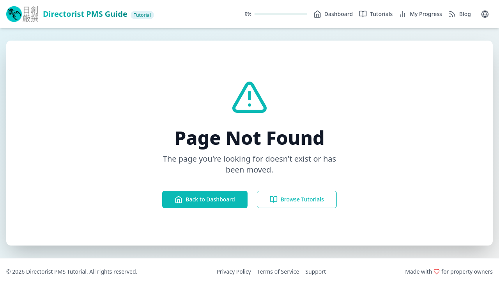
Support (315, 271)
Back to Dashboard (205, 199)
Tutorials (376, 14)
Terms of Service (278, 271)
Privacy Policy (233, 271)
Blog (459, 14)
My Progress (420, 14)
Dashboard (333, 14)
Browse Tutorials (297, 199)
